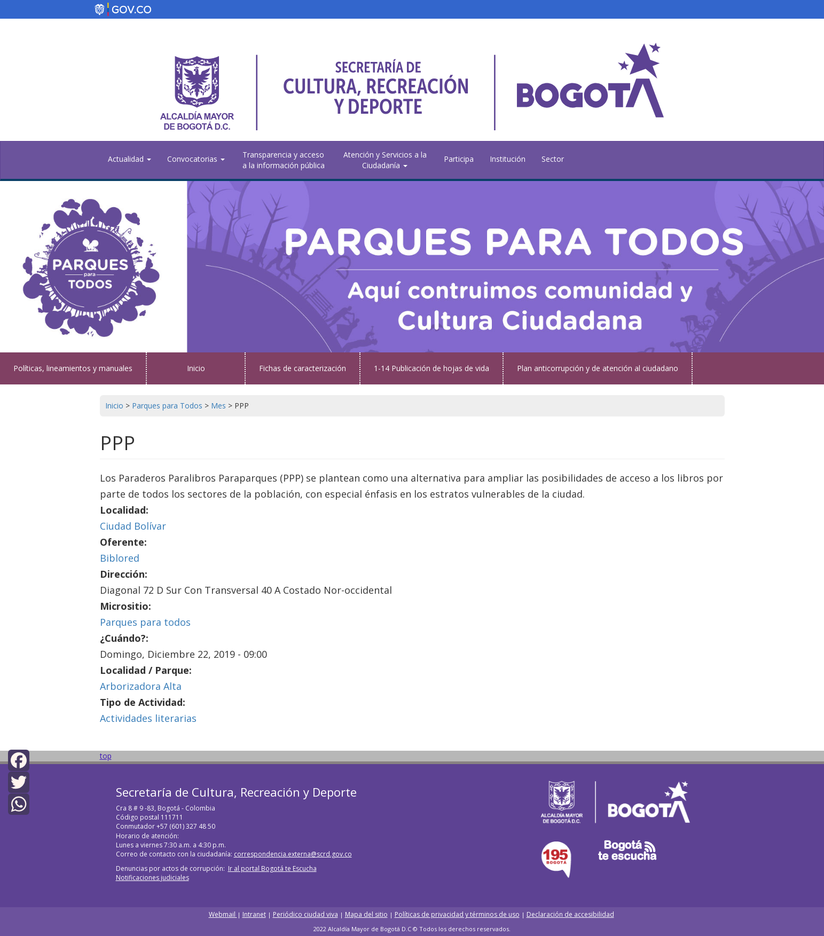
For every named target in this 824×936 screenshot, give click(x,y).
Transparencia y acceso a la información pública (283, 160)
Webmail (223, 914)
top (106, 756)
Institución (507, 159)
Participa (459, 159)
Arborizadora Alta (141, 686)
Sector (553, 159)
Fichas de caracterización (302, 368)
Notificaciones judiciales (152, 877)
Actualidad (129, 159)
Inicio (196, 368)
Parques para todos (145, 622)
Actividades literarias (148, 718)
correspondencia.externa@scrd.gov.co (293, 854)
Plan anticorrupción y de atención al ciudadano (597, 368)
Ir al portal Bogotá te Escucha (272, 868)
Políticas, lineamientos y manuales (72, 368)
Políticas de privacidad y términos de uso (457, 914)
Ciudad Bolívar (133, 526)
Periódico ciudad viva (305, 914)
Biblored (119, 558)
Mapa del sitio (366, 914)
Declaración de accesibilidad (570, 914)
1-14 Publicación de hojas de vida (431, 368)
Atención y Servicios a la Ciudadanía (385, 160)
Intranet (254, 914)
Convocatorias (196, 159)
